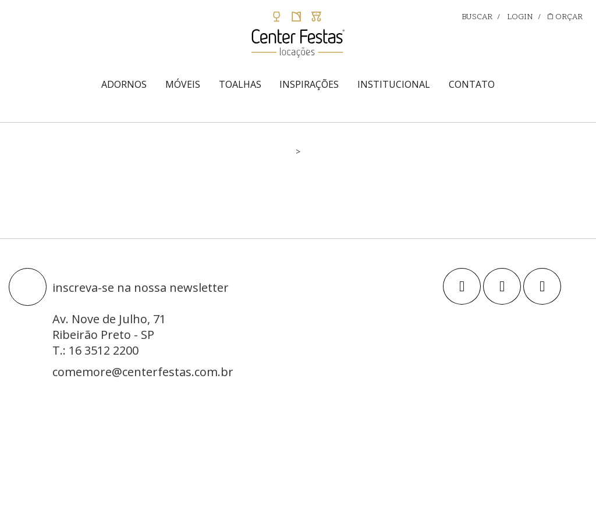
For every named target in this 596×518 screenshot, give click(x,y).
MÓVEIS (182, 84)
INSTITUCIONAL (393, 84)
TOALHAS (240, 84)
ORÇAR (565, 17)
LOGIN (520, 17)
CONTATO (472, 84)
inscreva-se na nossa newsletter (140, 287)
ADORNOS (124, 84)
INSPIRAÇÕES (309, 84)
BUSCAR (477, 17)
